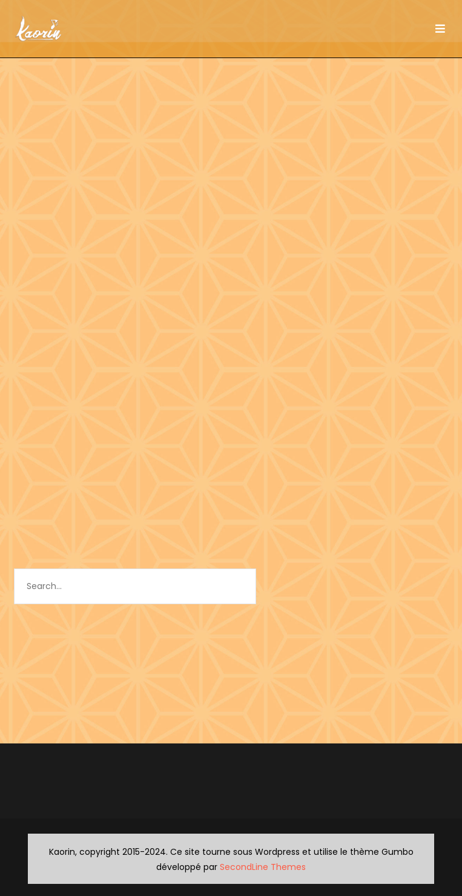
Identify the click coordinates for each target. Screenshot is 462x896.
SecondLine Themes (263, 867)
